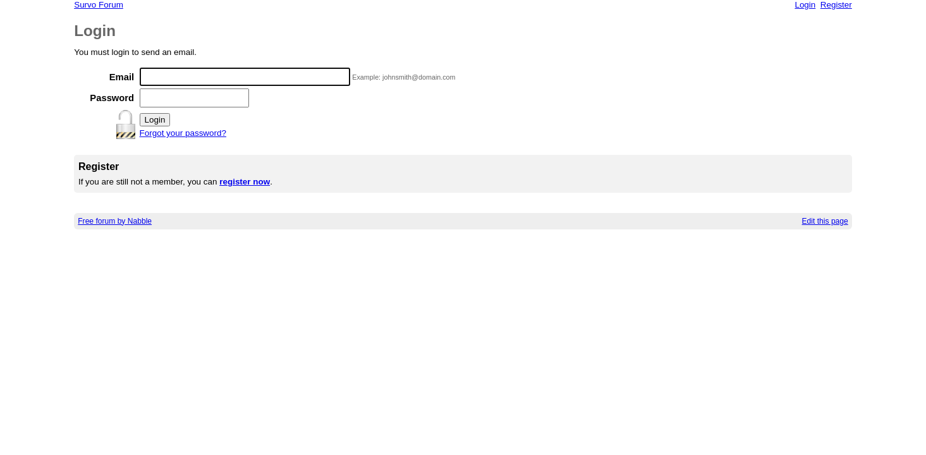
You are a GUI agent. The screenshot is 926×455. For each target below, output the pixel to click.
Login (805, 4)
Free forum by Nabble (115, 221)
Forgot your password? (183, 133)
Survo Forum (98, 4)
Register (836, 4)
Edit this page (825, 221)
